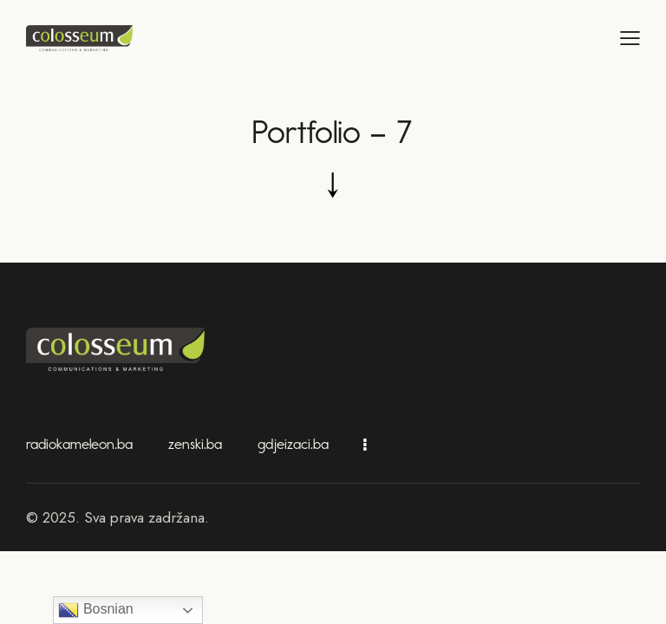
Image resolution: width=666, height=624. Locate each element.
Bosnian (95, 610)
